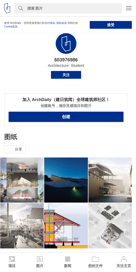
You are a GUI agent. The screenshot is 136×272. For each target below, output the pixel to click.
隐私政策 (61, 23)
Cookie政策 (10, 26)
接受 (110, 25)
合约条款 (50, 23)
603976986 (66, 59)
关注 (66, 75)
